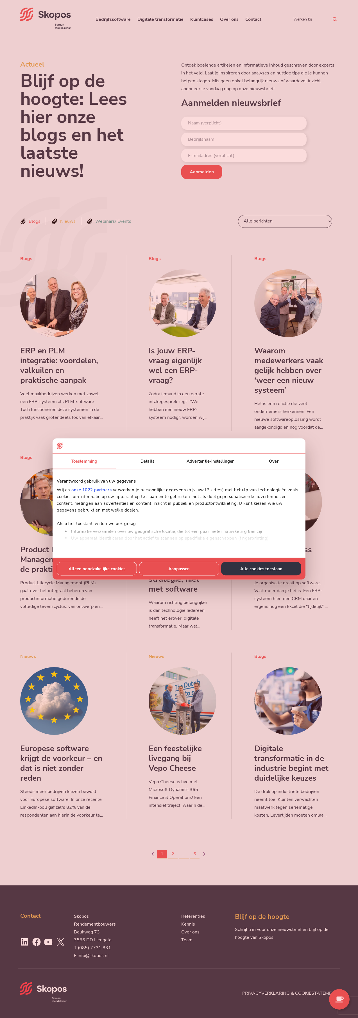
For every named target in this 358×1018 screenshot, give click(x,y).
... (183, 854)
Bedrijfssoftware (113, 19)
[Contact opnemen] (339, 999)
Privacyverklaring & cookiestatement (290, 993)
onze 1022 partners (91, 490)
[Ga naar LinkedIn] (24, 942)
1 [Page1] (162, 854)
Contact (253, 19)
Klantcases (201, 19)
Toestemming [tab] (84, 461)
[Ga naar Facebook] (36, 942)
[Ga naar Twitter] (60, 942)
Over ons (229, 19)
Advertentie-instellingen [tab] (211, 461)
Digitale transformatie (160, 19)
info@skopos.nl (93, 956)
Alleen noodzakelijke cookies (97, 568)
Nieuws (68, 221)
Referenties (193, 916)
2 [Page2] (172, 854)
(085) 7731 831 (94, 948)
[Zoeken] (335, 19)
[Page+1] (204, 854)
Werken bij (302, 19)
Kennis (188, 924)
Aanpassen (179, 568)
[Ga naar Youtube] (48, 942)
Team (186, 940)
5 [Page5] (194, 854)
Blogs (34, 221)
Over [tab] (273, 461)
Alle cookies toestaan (261, 568)
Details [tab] (147, 461)
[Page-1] (152, 854)
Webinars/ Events (113, 221)
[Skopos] (45, 27)
